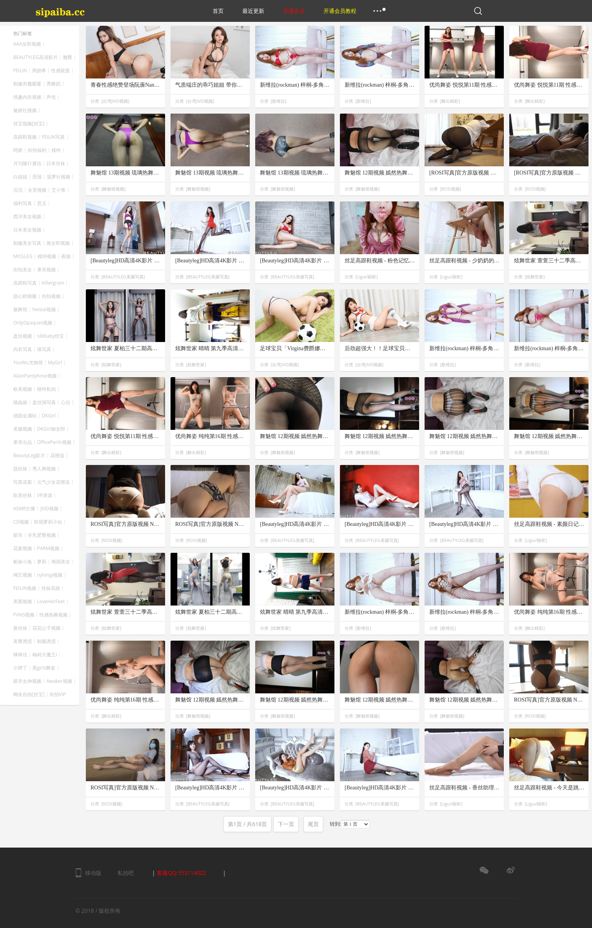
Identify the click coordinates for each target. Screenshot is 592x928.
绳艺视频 (22, 575)
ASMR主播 (24, 508)
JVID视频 (49, 508)
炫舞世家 (534, 277)
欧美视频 (22, 389)
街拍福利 (37, 150)
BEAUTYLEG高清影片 (35, 57)
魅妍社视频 (25, 110)
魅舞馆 (20, 309)
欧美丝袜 (22, 495)
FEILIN (20, 70)
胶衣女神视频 (27, 681)
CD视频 (21, 522)
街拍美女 (22, 269)
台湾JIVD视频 (115, 101)
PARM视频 (48, 548)
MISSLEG (22, 256)
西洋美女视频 (27, 216)
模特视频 (46, 256)
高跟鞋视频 (25, 137)
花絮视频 (22, 548)
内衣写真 (22, 349)
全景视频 (37, 190)
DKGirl (49, 415)
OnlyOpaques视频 (32, 323)
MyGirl (55, 362)
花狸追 (57, 455)
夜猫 (66, 256)
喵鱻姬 (20, 402)
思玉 (41, 203)
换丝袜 (20, 628)
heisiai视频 (44, 309)
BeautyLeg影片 (29, 455)
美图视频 (22, 601)
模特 (56, 150)
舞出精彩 (450, 101)
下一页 (286, 824)
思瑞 (37, 177)
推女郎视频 (58, 243)
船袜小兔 (22, 561)
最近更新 (253, 10)
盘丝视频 (22, 336)
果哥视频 (46, 269)
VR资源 (44, 495)
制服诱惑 (46, 641)
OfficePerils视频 (54, 442)
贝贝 (18, 190)
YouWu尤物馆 (28, 362)
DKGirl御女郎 (51, 429)
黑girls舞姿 (43, 668)
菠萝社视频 (58, 177)
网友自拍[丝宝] (28, 694)
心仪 (65, 402)
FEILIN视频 (24, 588)
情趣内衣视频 (27, 97)
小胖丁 (20, 668)
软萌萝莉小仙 (48, 522)
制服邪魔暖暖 (27, 84)
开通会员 (294, 10)
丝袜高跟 (50, 588)
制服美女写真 (27, 243)
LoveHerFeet (51, 601)
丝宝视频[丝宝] (28, 123)
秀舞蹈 (53, 84)
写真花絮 (22, 482)
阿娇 (18, 150)
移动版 (93, 872)
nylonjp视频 (49, 575)
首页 (218, 10)
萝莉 (41, 561)
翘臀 (67, 57)
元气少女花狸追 (53, 482)
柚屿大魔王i (44, 654)
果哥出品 (22, 442)
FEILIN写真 (53, 137)
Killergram (53, 283)
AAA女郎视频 (27, 44)
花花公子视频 (46, 628)
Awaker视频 (59, 681)
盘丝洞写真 (44, 402)
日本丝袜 (55, 163)
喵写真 (44, 349)
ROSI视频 (450, 189)
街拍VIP (58, 694)
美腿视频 (22, 429)
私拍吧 (125, 872)
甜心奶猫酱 (25, 296)
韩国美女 (61, 561)
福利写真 (22, 203)
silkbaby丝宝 (50, 336)
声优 (51, 97)
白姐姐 (20, 177)
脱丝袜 (20, 469)
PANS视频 (23, 615)
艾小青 (59, 190)
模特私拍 (46, 389)
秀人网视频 (44, 469)
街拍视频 (51, 296)
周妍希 (39, 70)
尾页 (313, 824)
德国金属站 (25, 415)
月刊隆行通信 (27, 163)
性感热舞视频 (53, 615)
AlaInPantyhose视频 (35, 376)
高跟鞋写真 (25, 283)
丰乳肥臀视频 (42, 535)
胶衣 (18, 535)
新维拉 (278, 101)
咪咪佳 (20, 654)
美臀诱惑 (22, 641)
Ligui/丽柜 (366, 277)
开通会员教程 (340, 10)
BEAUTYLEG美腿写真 (123, 277)
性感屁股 (60, 70)
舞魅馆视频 (113, 189)
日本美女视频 (27, 230)
